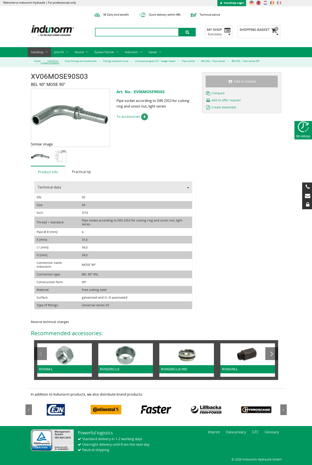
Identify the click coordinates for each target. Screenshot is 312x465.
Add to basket (241, 81)
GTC (255, 432)
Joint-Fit (59, 52)
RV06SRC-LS (109, 369)
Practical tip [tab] (81, 171)
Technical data (49, 187)
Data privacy (236, 432)
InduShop (37, 52)
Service (79, 52)
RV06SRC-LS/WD (174, 369)
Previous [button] (40, 353)
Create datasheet (221, 107)
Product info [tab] (48, 172)
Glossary (272, 432)
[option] (41, 156)
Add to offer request (223, 100)
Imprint (214, 432)
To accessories (132, 116)
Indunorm (131, 52)
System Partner (104, 52)
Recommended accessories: (67, 333)
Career (153, 52)
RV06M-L (46, 369)
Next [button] (271, 353)
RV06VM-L (230, 369)
